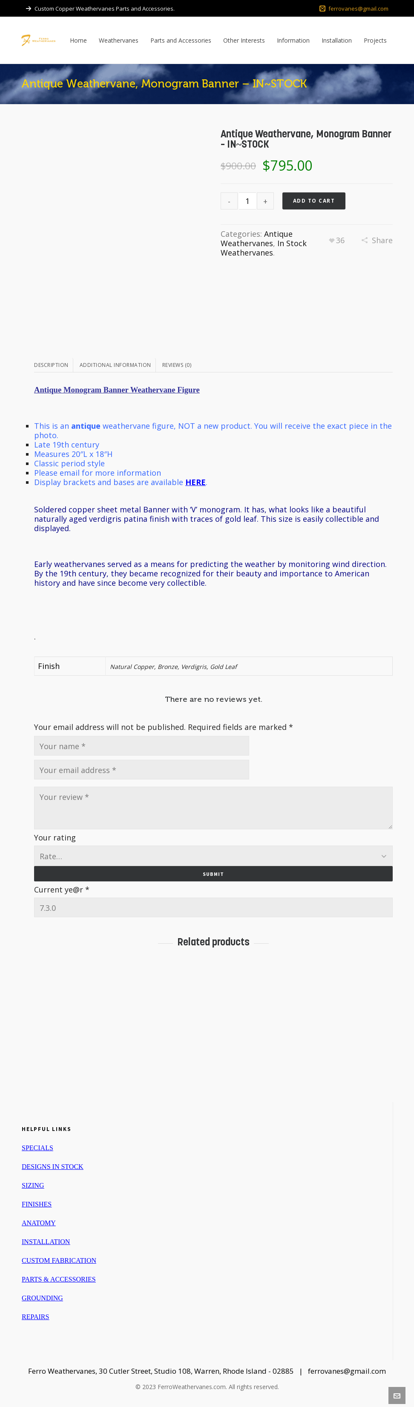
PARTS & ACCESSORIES (59, 1277)
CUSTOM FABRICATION (59, 1258)
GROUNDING (42, 1296)
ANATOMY (39, 1221)
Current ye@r (61, 888)
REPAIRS (35, 1315)
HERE (195, 482)
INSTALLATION (46, 1240)
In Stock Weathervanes (264, 248)
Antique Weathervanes (257, 238)
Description (51, 365)
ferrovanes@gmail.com (353, 8)
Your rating (55, 837)
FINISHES (37, 1202)
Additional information (115, 365)
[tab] (53, 365)
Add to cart (314, 200)
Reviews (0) (177, 365)
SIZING (33, 1183)
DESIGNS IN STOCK (52, 1165)
